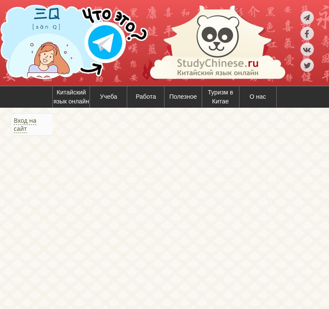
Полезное (183, 96)
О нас (257, 96)
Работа (146, 96)
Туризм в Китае (220, 97)
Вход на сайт (25, 124)
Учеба (108, 96)
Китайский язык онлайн (71, 97)
